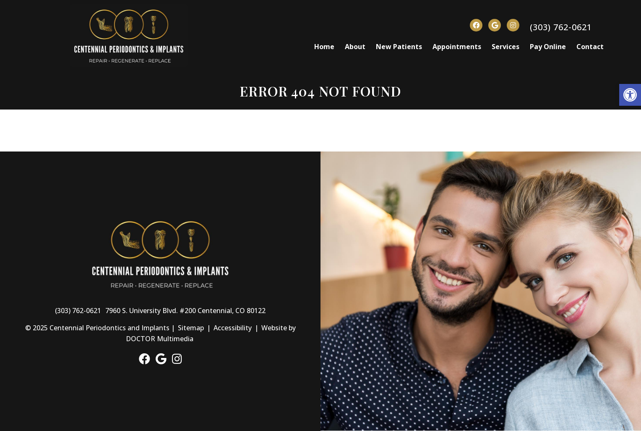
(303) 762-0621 (561, 27)
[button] (630, 95)
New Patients (399, 46)
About (355, 46)
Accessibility (233, 327)
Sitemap (191, 327)
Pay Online (548, 46)
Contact (590, 46)
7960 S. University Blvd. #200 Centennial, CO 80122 (185, 310)
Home (324, 46)
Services (505, 46)
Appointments (457, 46)
